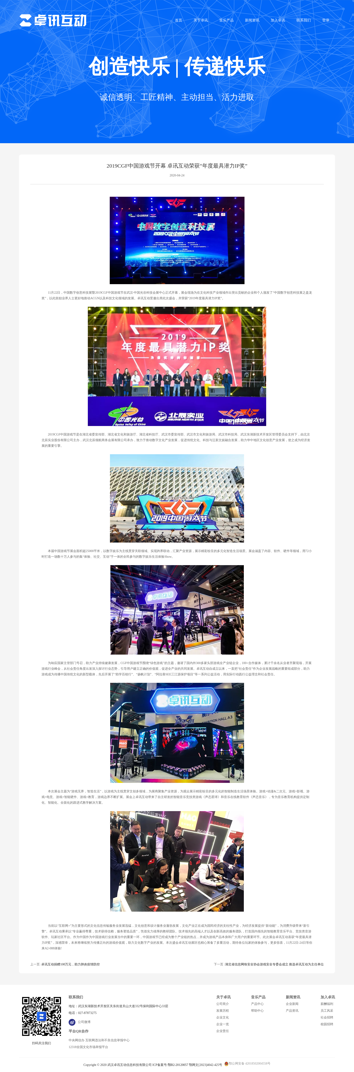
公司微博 (80, 1022)
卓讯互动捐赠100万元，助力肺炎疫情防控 (70, 964)
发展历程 (222, 1010)
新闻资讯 (252, 20)
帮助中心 (257, 1010)
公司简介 (222, 1004)
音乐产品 (226, 20)
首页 (178, 20)
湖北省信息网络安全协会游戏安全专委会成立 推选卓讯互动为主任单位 (274, 964)
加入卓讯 (278, 20)
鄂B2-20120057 (178, 1065)
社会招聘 (327, 1017)
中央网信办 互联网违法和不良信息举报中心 (99, 1040)
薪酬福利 (327, 1004)
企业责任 (222, 1031)
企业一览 (222, 1024)
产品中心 (257, 1004)
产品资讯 (292, 1010)
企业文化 (222, 1017)
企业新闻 (292, 1004)
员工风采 (327, 1010)
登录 (325, 20)
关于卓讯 (200, 20)
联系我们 (303, 20)
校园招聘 (327, 1024)
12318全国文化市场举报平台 (88, 1047)
